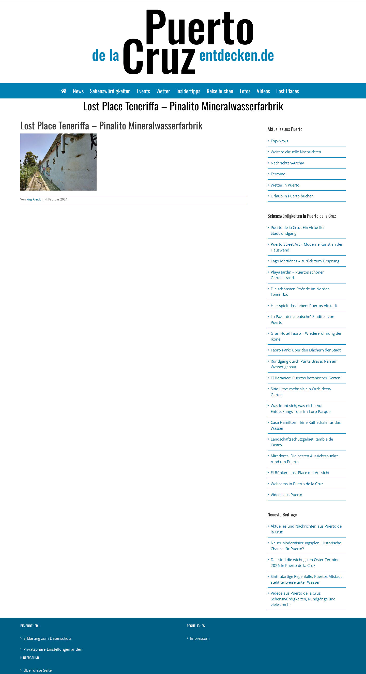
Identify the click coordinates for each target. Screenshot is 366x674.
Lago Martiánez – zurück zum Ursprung (305, 260)
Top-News (279, 140)
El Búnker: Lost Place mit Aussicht (300, 472)
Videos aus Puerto (286, 494)
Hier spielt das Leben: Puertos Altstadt (304, 305)
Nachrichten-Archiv (287, 162)
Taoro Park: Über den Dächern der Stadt (306, 349)
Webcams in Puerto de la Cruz (297, 483)
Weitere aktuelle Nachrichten (296, 151)
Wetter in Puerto (285, 185)
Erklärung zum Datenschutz (47, 638)
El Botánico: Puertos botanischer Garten (305, 377)
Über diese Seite (37, 670)
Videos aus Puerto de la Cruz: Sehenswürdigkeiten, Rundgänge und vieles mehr (303, 599)
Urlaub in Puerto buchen (292, 195)
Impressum (200, 638)
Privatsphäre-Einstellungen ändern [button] (53, 649)
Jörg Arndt (33, 199)
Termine (278, 173)
